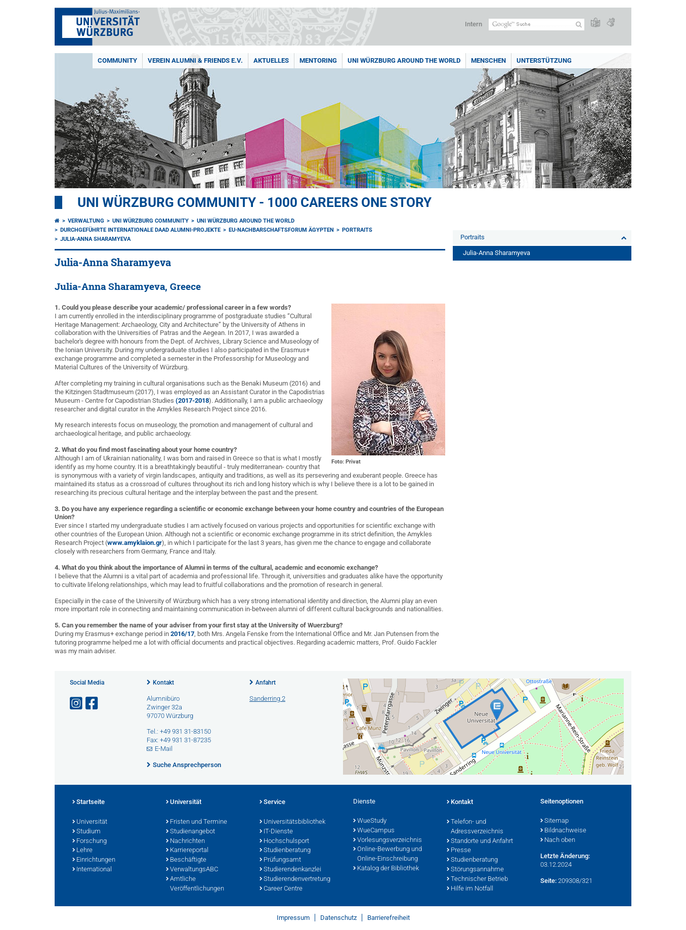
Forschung (89, 841)
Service (272, 802)
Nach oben (557, 840)
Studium (86, 831)
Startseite (88, 802)
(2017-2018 (192, 400)
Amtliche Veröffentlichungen (195, 884)
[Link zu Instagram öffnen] (77, 703)
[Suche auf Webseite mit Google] (536, 24)
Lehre (82, 850)
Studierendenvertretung (295, 879)
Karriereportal (187, 850)
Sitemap (554, 821)
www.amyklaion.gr (134, 542)
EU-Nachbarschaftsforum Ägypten (281, 230)
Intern (473, 24)
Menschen (488, 60)
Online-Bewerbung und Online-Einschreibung (387, 854)
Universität (89, 822)
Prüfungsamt (280, 860)
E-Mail (164, 748)
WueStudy (370, 821)
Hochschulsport (284, 841)
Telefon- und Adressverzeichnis (475, 827)
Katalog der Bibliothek (386, 868)
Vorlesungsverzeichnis (387, 840)
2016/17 (182, 634)
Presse (459, 850)
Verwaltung (86, 221)
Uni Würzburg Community (150, 221)
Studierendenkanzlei (290, 869)
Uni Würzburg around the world (404, 60)
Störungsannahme (475, 869)
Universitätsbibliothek (292, 822)
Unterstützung (544, 60)
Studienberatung (285, 850)
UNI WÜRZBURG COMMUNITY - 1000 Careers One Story (254, 202)
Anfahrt (265, 682)
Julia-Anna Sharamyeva (95, 239)
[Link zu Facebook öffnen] (92, 703)
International (92, 869)
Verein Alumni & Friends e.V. (195, 60)
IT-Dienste (276, 831)
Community (117, 60)
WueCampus (374, 830)
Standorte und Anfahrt (480, 841)
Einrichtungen (93, 860)
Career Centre (281, 889)
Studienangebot (190, 831)
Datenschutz (338, 917)
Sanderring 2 (267, 698)
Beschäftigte (186, 860)
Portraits (357, 230)
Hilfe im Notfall (470, 889)
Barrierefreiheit (388, 917)
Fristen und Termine (196, 822)
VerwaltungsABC (192, 869)
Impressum (293, 917)
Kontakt (163, 682)
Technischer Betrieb (477, 879)
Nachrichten (185, 841)
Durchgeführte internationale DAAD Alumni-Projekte (140, 230)
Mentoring (318, 60)
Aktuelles (271, 60)
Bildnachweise (563, 830)
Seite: (548, 880)
